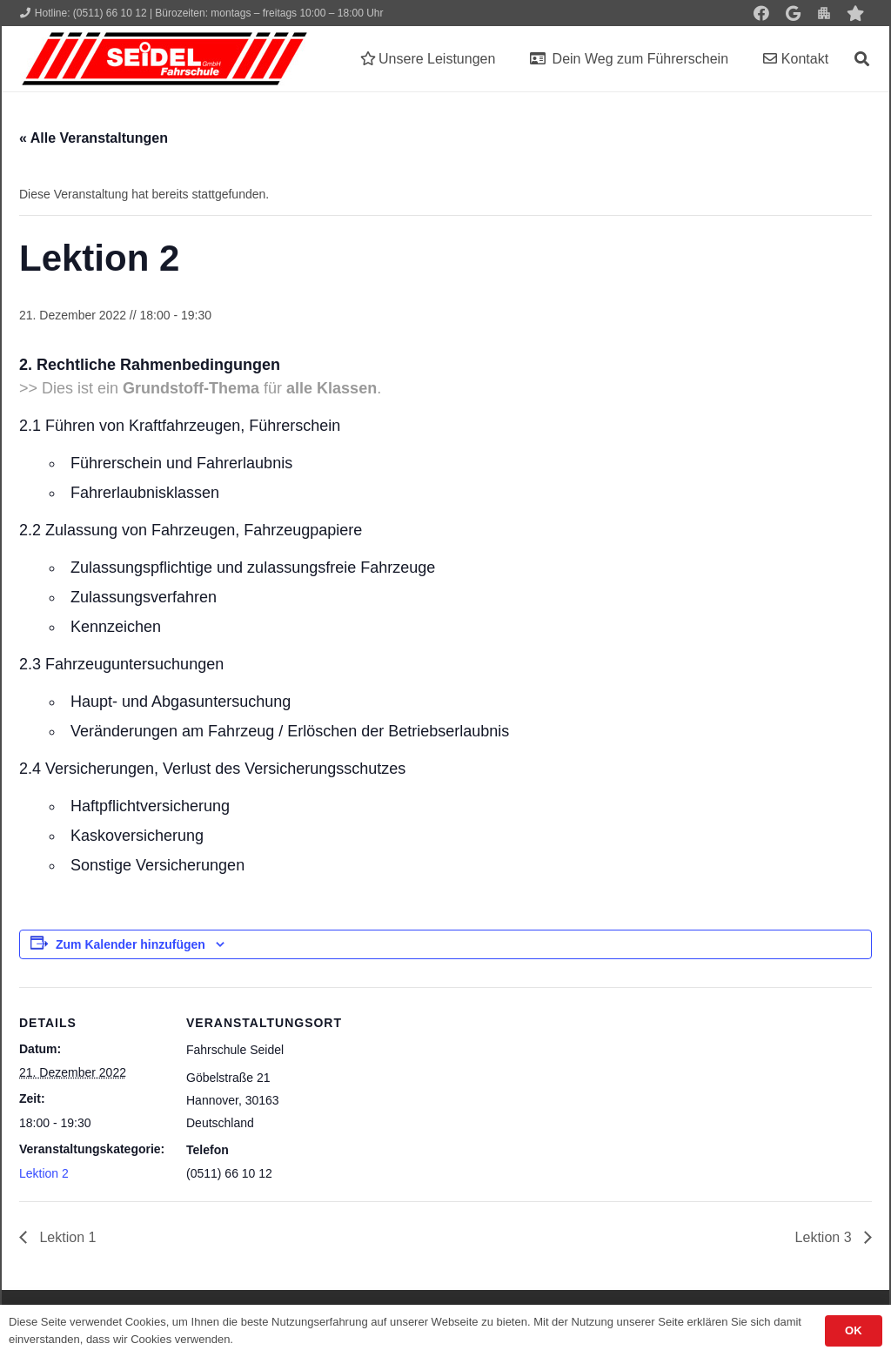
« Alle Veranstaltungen (93, 138)
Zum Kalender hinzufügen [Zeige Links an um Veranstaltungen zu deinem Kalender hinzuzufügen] (130, 944)
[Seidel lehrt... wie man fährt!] (164, 58)
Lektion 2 (44, 1173)
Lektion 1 (66, 1237)
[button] (862, 59)
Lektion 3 (825, 1237)
